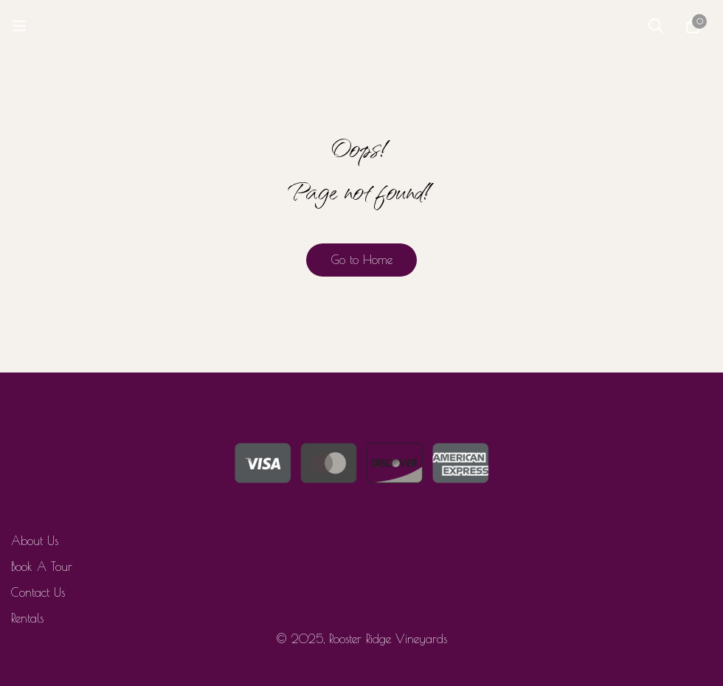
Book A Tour (41, 566)
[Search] (655, 26)
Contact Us (38, 592)
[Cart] (692, 26)
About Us (34, 540)
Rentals (27, 618)
